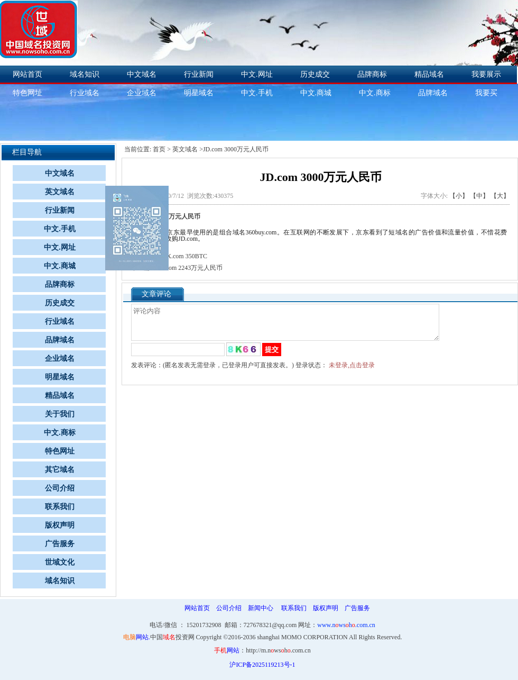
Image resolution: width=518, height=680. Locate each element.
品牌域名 (433, 93)
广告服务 (60, 544)
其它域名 (60, 470)
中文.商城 (316, 93)
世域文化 (60, 562)
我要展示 (486, 74)
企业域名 (141, 93)
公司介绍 (60, 488)
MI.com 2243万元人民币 (189, 267)
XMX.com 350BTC (181, 256)
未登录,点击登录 (352, 371)
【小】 (458, 196)
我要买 (486, 93)
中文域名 (141, 74)
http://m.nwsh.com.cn (278, 650)
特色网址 (60, 451)
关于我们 (60, 414)
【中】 (479, 196)
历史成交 (315, 74)
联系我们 (60, 507)
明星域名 (199, 93)
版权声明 (60, 525)
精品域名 (429, 74)
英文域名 (60, 192)
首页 (159, 149)
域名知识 (84, 74)
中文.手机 (257, 93)
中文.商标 (375, 93)
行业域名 (84, 93)
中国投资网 (172, 637)
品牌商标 (372, 74)
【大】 (500, 196)
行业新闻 (199, 74)
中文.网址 (257, 74)
